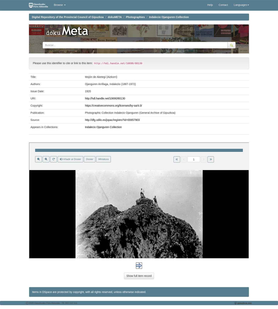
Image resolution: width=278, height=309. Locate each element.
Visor (139, 200)
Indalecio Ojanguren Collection (169, 17)
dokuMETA (115, 17)
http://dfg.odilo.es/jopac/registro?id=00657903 (112, 119)
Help (210, 4)
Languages (241, 4)
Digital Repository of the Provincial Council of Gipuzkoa (68, 17)
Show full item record (139, 275)
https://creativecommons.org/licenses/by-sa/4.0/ (113, 105)
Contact (223, 4)
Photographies (135, 17)
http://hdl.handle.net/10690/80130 (105, 98)
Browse (60, 4)
